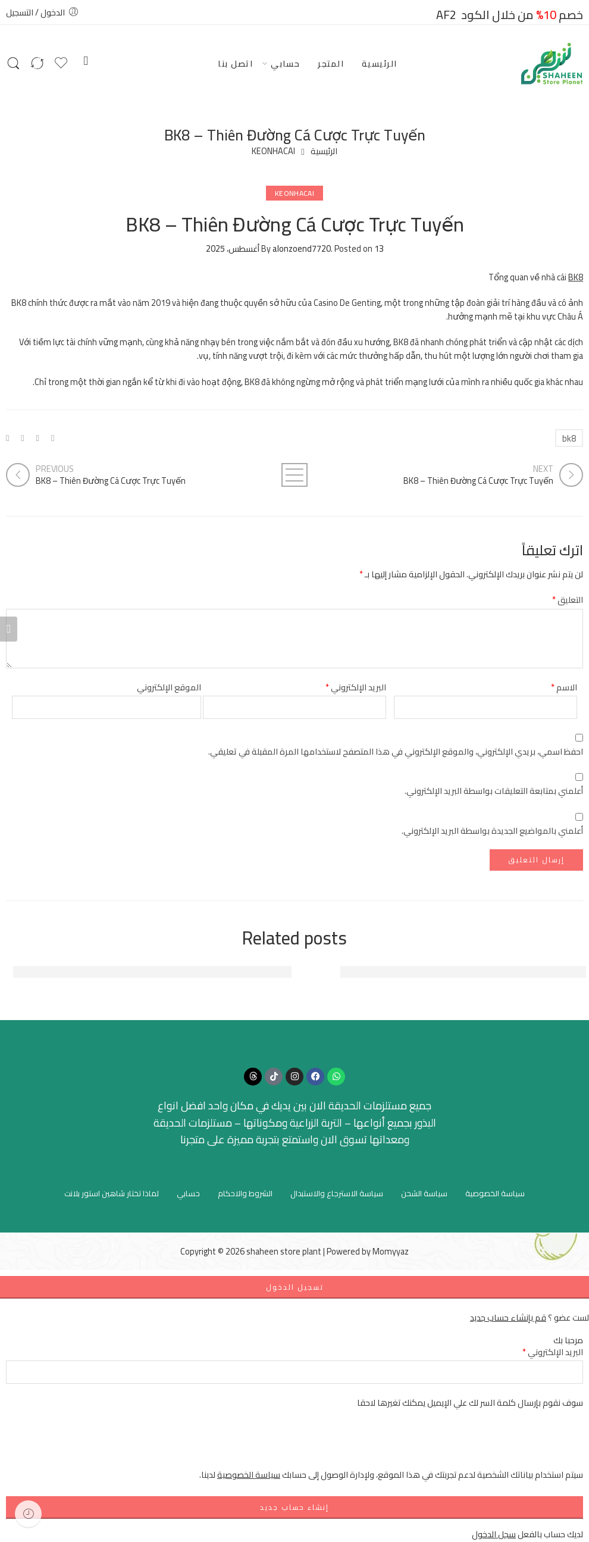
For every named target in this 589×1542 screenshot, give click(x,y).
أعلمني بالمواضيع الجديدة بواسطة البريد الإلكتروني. (492, 830)
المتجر (331, 63)
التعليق (567, 599)
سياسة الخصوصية (495, 1193)
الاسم (564, 687)
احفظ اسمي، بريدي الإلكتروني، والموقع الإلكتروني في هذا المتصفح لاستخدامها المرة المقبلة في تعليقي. (395, 751)
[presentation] (492, 1444)
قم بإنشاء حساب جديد (508, 1317)
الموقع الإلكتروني (169, 687)
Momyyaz (390, 1251)
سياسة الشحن (424, 1193)
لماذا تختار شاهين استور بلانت (111, 1193)
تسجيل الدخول (295, 1287)
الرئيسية (379, 63)
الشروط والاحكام (245, 1193)
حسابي (285, 63)
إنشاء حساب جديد (294, 1507)
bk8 (569, 438)
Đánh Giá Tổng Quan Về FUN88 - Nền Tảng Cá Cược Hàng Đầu (152, 972)
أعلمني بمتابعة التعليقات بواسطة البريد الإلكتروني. (494, 790)
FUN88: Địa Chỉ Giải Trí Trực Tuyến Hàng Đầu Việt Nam (463, 972)
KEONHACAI (273, 151)
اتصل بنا (235, 63)
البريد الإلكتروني (355, 687)
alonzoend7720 (301, 248)
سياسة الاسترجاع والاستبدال (336, 1193)
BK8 (575, 277)
